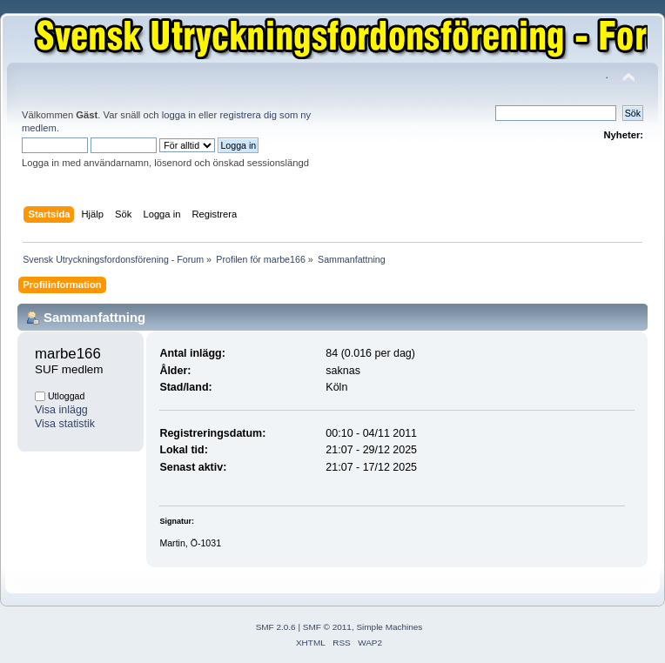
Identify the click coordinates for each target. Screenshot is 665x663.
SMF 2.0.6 (276, 627)
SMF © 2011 (327, 627)
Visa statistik (65, 424)
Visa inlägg (61, 410)
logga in (179, 115)
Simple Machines (389, 627)
